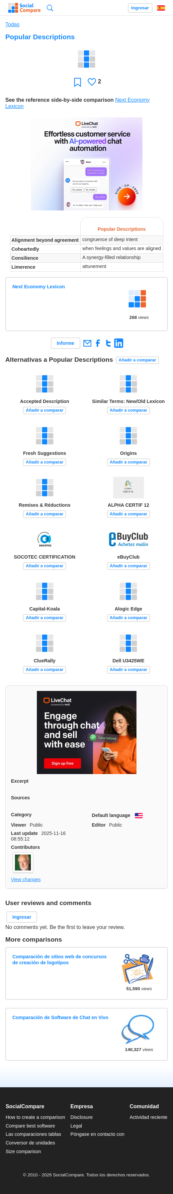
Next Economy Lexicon (38, 286)
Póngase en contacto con (97, 1134)
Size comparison (23, 1151)
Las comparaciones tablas (33, 1134)
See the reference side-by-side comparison (59, 100)
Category (21, 814)
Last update (24, 833)
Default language (111, 815)
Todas (12, 24)
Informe (65, 343)
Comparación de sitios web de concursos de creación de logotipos (59, 959)
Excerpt (20, 781)
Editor (99, 825)
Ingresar (140, 7)
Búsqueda (50, 8)
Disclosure (81, 1117)
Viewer (18, 825)
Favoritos (77, 81)
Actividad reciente (149, 1117)
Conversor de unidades (30, 1142)
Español (161, 8)
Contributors (25, 847)
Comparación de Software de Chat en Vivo (60, 1017)
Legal (76, 1125)
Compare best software (30, 1125)
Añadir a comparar (137, 359)
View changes (26, 879)
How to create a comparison (35, 1117)
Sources (20, 797)
